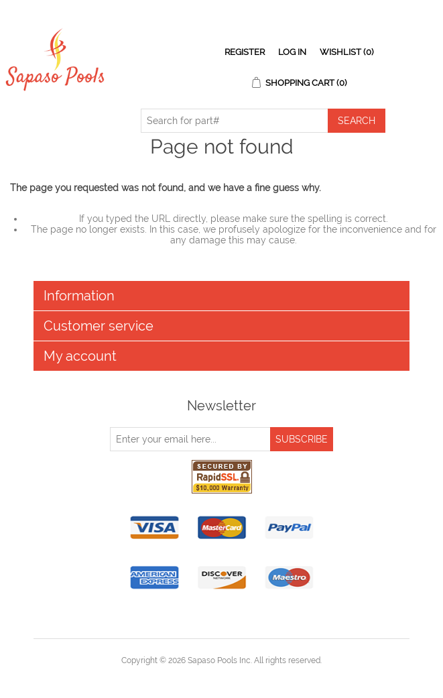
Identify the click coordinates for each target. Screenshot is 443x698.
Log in (292, 52)
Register (245, 52)
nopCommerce (245, 676)
